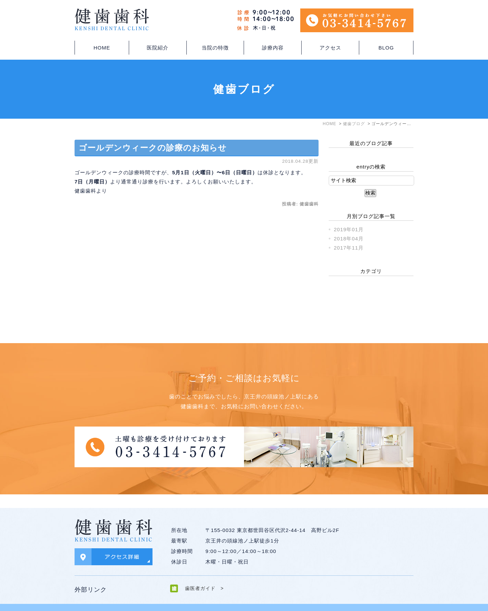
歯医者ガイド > (204, 574)
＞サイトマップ (90, 600)
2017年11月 (349, 248)
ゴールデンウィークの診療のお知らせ (153, 147)
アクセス (330, 48)
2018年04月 (349, 238)
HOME (102, 48)
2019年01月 (349, 229)
